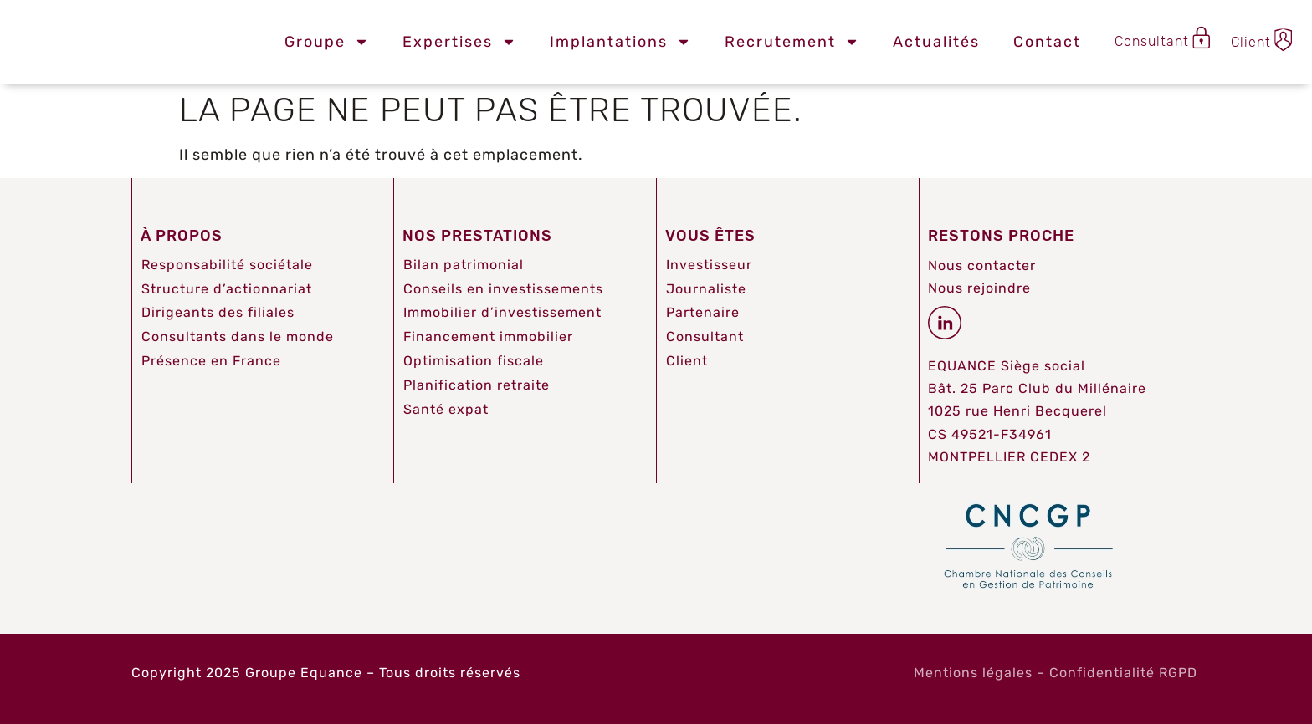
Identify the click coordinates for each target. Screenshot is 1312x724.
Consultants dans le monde (237, 336)
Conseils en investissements (503, 289)
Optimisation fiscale (473, 361)
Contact (1047, 42)
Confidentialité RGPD (1123, 673)
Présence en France (211, 361)
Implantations (620, 42)
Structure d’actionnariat (226, 289)
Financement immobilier (488, 336)
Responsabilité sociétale (227, 265)
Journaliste (706, 289)
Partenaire (703, 312)
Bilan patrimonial (463, 265)
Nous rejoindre (979, 288)
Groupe (326, 42)
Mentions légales (973, 673)
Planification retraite (476, 385)
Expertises (459, 42)
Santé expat (446, 409)
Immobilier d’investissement (502, 312)
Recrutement (792, 42)
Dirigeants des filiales (218, 312)
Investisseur (709, 265)
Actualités (936, 42)
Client (687, 361)
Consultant (705, 336)
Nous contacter (982, 265)
